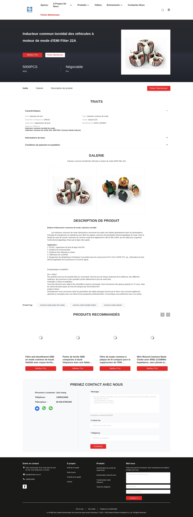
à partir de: (96, 420)
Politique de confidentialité (108, 509)
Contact (69, 482)
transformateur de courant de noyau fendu (106, 469)
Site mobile (91, 509)
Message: (95, 392)
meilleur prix (32, 55)
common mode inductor (113, 305)
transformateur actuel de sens (106, 475)
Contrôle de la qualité (74, 477)
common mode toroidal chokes (84, 305)
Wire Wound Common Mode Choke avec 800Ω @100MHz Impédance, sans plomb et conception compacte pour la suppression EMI (151, 362)
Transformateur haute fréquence (103, 481)
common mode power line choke (52, 305)
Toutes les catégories (103, 487)
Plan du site (80, 509)
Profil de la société (73, 468)
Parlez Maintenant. (55, 55)
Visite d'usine (71, 472)
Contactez (98, 446)
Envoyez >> (134, 498)
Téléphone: (96, 433)
